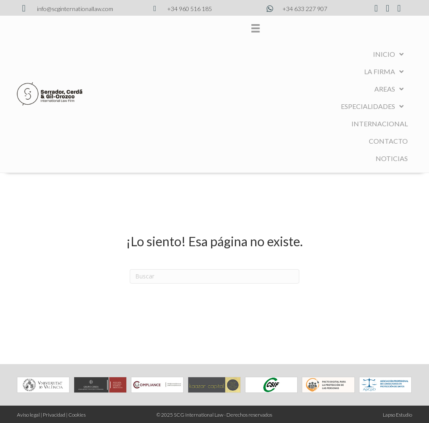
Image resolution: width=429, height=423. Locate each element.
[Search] (214, 276)
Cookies (77, 415)
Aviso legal (28, 415)
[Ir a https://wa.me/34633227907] (297, 8)
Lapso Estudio (397, 415)
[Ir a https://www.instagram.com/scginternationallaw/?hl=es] (387, 9)
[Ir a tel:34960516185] (181, 8)
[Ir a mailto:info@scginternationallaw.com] (66, 8)
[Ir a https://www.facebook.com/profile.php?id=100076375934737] (376, 9)
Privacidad (54, 415)
